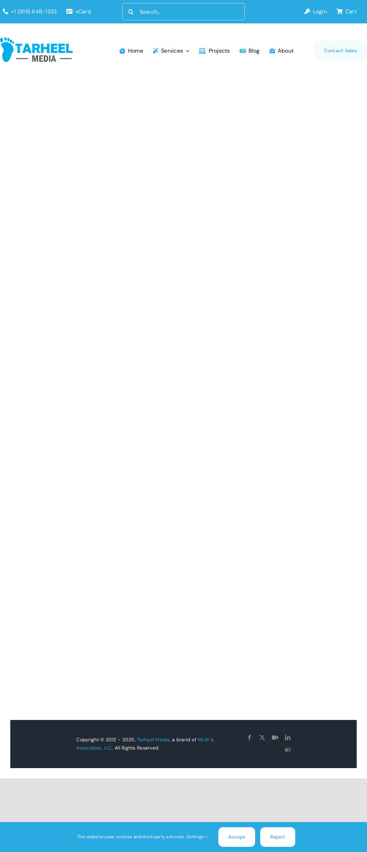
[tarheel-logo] (36, 40)
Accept (236, 837)
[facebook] (249, 737)
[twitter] (262, 737)
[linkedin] (287, 737)
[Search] (130, 11)
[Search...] (183, 11)
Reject (277, 837)
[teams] (287, 750)
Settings (197, 837)
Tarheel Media (153, 739)
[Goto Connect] (275, 737)
